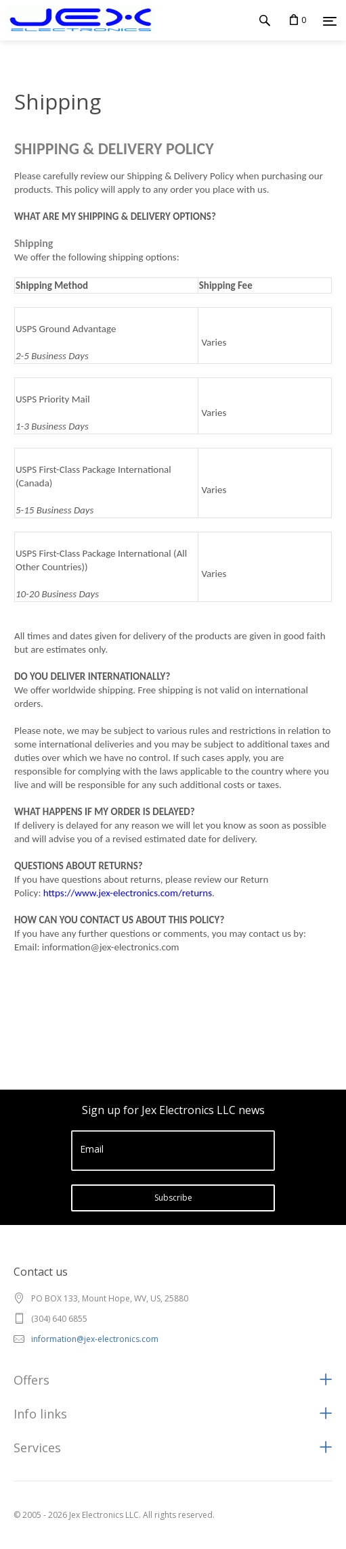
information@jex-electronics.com (94, 1339)
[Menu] (329, 21)
